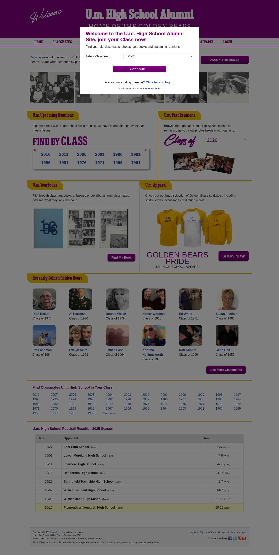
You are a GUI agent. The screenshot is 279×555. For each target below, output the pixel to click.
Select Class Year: (98, 56)
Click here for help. (150, 88)
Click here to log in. (160, 82)
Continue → (139, 69)
